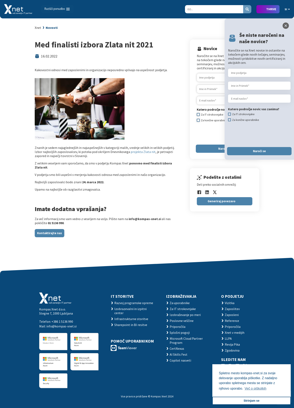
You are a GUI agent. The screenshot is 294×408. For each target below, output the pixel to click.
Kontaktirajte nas (49, 233)
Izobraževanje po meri (185, 315)
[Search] (214, 9)
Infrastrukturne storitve (131, 319)
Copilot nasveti (180, 360)
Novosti (52, 28)
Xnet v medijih (234, 332)
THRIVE (271, 9)
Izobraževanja (181, 296)
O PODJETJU (232, 296)
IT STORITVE (122, 296)
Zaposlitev (232, 309)
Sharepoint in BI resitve (130, 325)
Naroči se (259, 151)
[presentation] (259, 134)
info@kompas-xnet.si (61, 326)
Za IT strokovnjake (183, 309)
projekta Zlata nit (143, 152)
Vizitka (229, 303)
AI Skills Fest (178, 354)
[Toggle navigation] (57, 9)
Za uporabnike (180, 303)
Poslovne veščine (182, 321)
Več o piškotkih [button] (255, 388)
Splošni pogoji (180, 332)
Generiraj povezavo (221, 201)
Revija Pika (232, 344)
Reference (232, 321)
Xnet (38, 28)
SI (287, 9)
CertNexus (177, 348)
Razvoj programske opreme (133, 303)
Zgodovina (232, 350)
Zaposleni (232, 315)
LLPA (228, 338)
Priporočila (177, 327)
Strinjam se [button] (251, 400)
